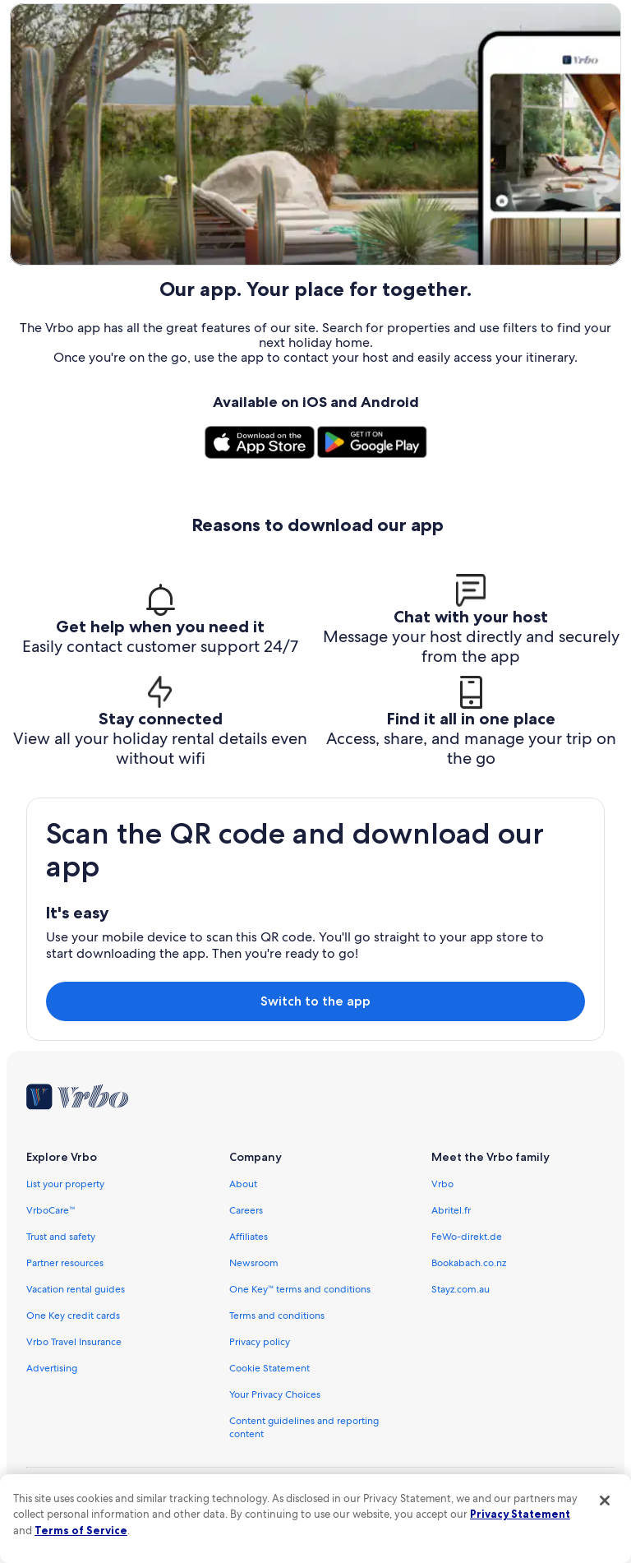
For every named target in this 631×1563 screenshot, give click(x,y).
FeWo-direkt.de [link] (466, 1236)
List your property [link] (65, 1184)
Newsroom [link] (254, 1262)
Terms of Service (81, 1530)
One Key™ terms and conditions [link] (300, 1289)
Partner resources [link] (65, 1262)
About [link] (243, 1184)
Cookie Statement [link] (269, 1368)
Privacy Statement (520, 1513)
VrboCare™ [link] (51, 1210)
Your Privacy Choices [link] (274, 1394)
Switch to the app (315, 1001)
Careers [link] (246, 1210)
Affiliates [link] (248, 1236)
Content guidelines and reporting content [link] (304, 1427)
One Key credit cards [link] (73, 1315)
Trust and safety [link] (60, 1236)
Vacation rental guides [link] (75, 1289)
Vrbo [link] (442, 1184)
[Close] (605, 1500)
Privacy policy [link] (259, 1341)
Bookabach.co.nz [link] (468, 1262)
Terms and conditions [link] (277, 1315)
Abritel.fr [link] (451, 1210)
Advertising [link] (51, 1368)
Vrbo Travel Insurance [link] (74, 1341)
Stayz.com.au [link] (460, 1289)
